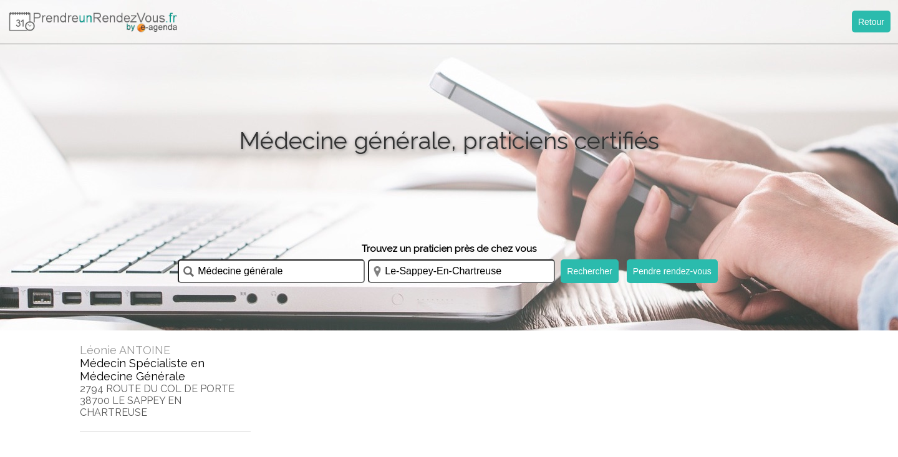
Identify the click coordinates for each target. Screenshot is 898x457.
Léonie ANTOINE (125, 350)
